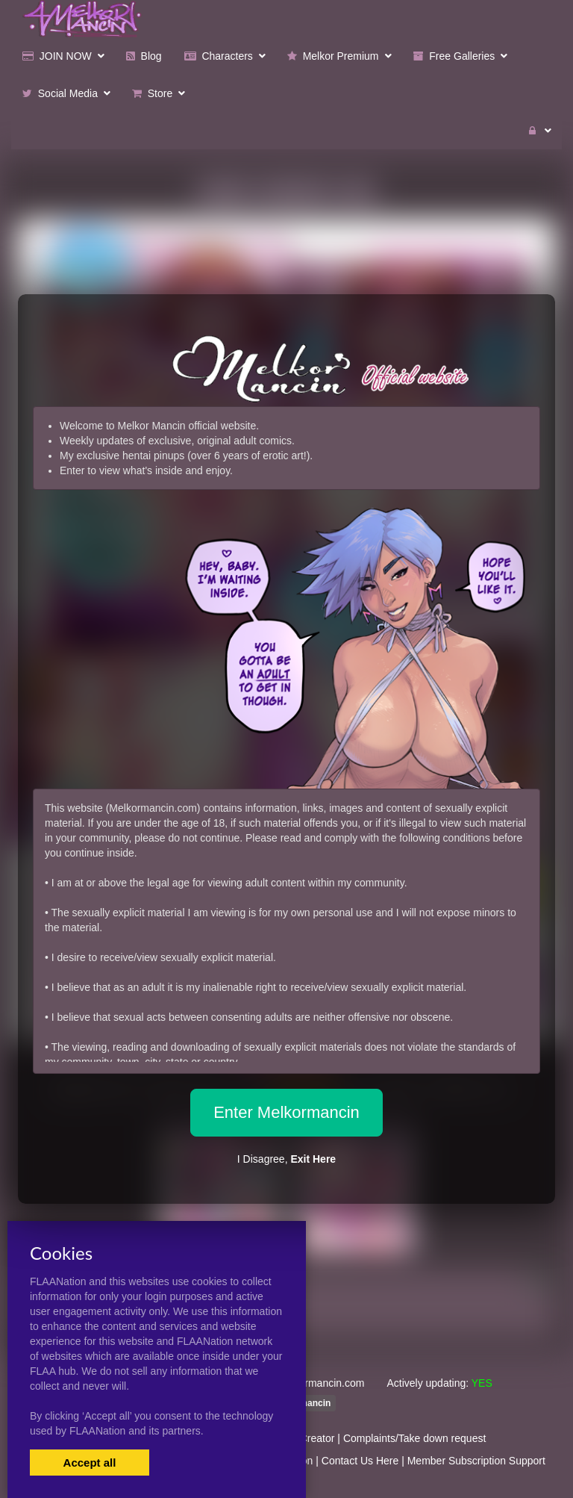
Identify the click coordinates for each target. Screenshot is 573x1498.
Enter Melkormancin (286, 1112)
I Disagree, (286, 1159)
